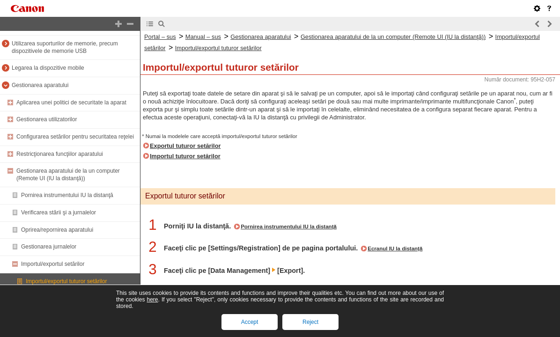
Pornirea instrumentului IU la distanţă (67, 195)
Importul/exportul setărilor (52, 264)
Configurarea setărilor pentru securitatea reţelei (75, 136)
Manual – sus (203, 36)
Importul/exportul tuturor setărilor (66, 281)
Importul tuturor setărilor (185, 156)
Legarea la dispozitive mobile (48, 68)
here (152, 299)
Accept (249, 322)
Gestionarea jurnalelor (48, 246)
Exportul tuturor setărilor (185, 145)
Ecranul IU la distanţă (395, 248)
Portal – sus (160, 36)
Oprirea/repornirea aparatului (57, 230)
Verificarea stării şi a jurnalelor (58, 212)
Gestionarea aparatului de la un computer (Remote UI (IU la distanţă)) (68, 175)
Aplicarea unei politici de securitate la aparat (71, 102)
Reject (310, 322)
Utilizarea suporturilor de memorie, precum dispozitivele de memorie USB (65, 47)
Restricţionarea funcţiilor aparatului (59, 154)
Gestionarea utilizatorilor (46, 119)
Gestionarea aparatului (40, 85)
